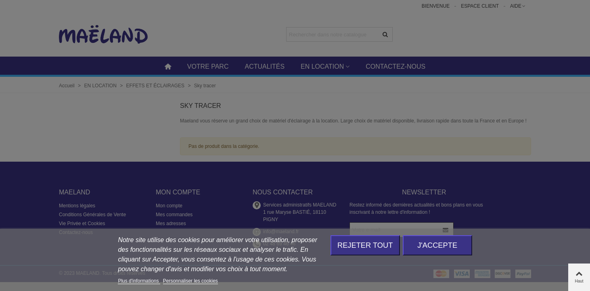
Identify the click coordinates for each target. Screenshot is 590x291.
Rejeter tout (365, 245)
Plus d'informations (139, 281)
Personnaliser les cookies (190, 281)
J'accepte (437, 245)
